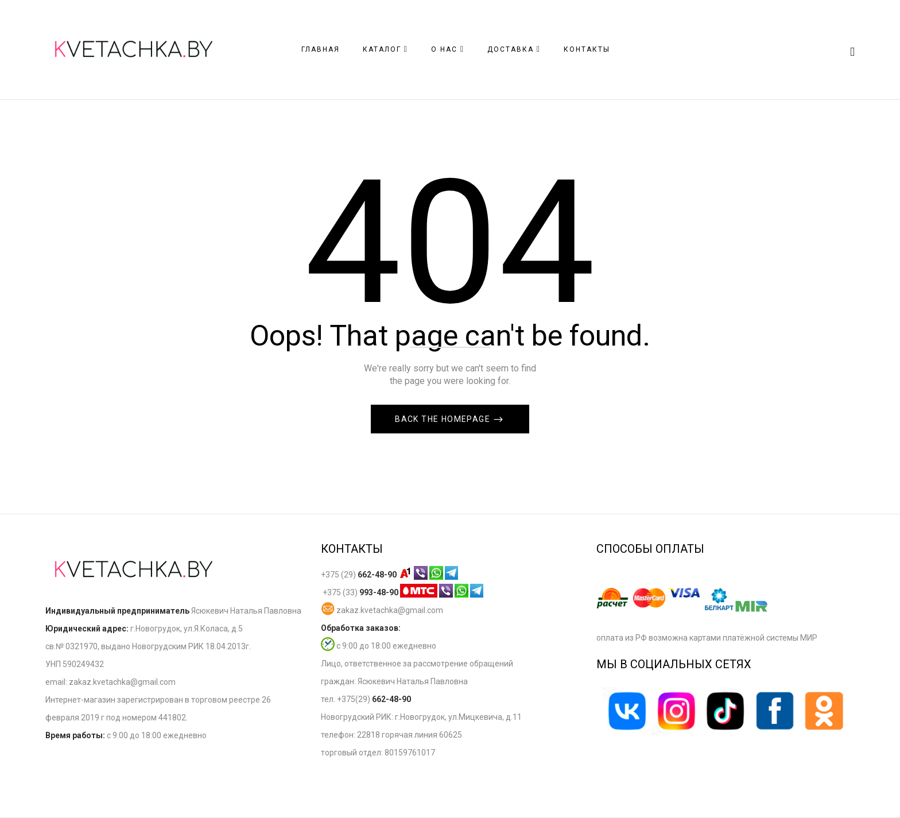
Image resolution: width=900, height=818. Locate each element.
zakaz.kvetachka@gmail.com (382, 610)
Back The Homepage (443, 419)
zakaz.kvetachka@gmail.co (118, 682)
